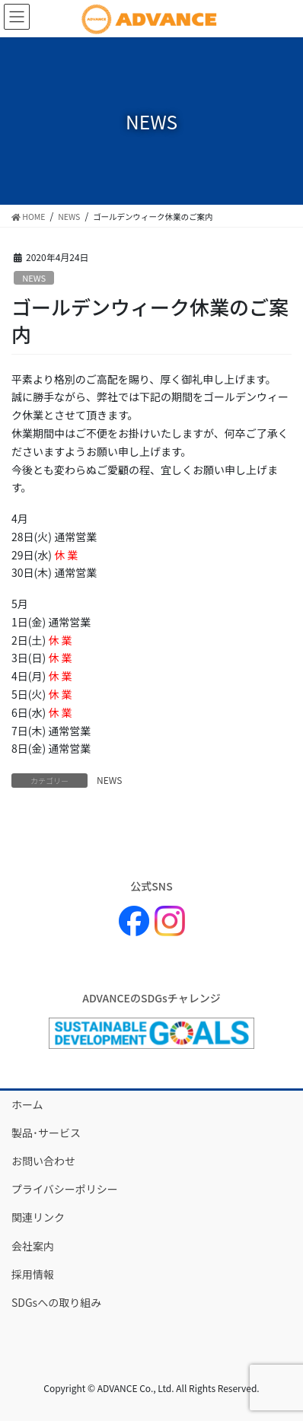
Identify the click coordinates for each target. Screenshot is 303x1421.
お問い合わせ (43, 1160)
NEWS (34, 278)
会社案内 (32, 1246)
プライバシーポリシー (64, 1188)
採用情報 (32, 1274)
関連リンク (38, 1217)
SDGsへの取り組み (56, 1302)
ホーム (27, 1104)
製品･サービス (46, 1132)
